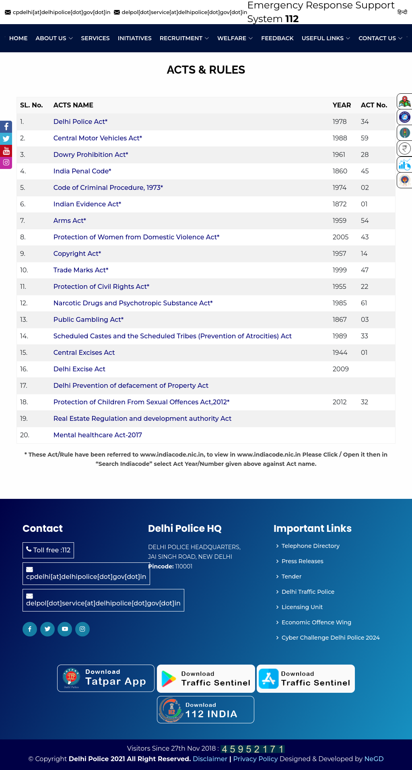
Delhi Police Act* (80, 122)
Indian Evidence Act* (87, 204)
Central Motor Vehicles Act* (98, 138)
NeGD (373, 759)
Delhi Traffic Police (308, 592)
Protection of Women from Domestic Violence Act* (137, 237)
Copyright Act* (77, 253)
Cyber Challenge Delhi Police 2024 (331, 637)
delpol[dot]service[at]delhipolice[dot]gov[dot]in (103, 600)
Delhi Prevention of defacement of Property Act (131, 385)
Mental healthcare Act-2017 (98, 435)
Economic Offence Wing (316, 622)
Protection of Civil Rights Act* (101, 286)
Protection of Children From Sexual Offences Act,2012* (142, 402)
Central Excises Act (84, 352)
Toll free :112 (48, 550)
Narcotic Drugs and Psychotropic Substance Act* (133, 303)
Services (95, 38)
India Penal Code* (82, 171)
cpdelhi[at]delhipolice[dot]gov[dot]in (86, 573)
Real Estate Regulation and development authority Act (143, 418)
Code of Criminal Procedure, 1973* (108, 187)
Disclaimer (210, 759)
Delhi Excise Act (79, 369)
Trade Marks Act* (81, 270)
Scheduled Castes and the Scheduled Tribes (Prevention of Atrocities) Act (173, 336)
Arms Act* (70, 220)
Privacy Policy (255, 759)
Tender (291, 576)
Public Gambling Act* (89, 319)
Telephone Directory (311, 546)
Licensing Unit (302, 607)
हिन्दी (402, 12)
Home (18, 38)
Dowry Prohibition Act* (91, 155)
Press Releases (302, 561)
